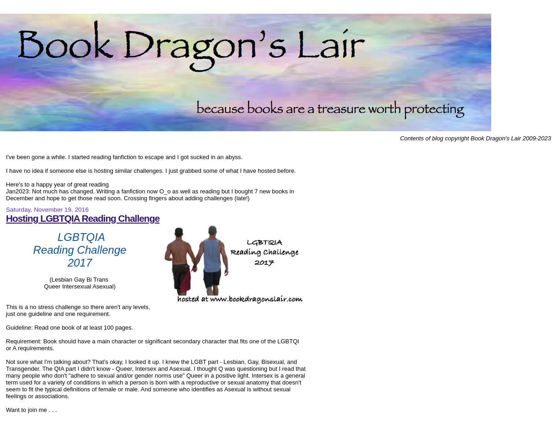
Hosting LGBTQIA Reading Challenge (82, 218)
